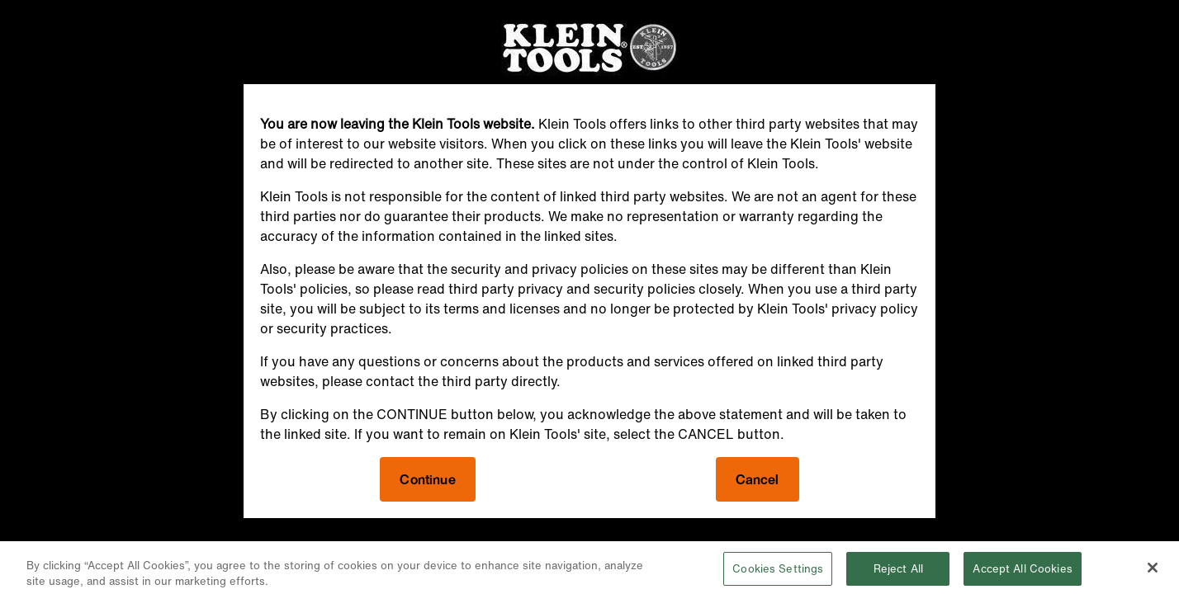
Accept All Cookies (1022, 572)
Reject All (898, 572)
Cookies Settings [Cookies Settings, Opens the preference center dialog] (777, 572)
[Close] (1152, 571)
